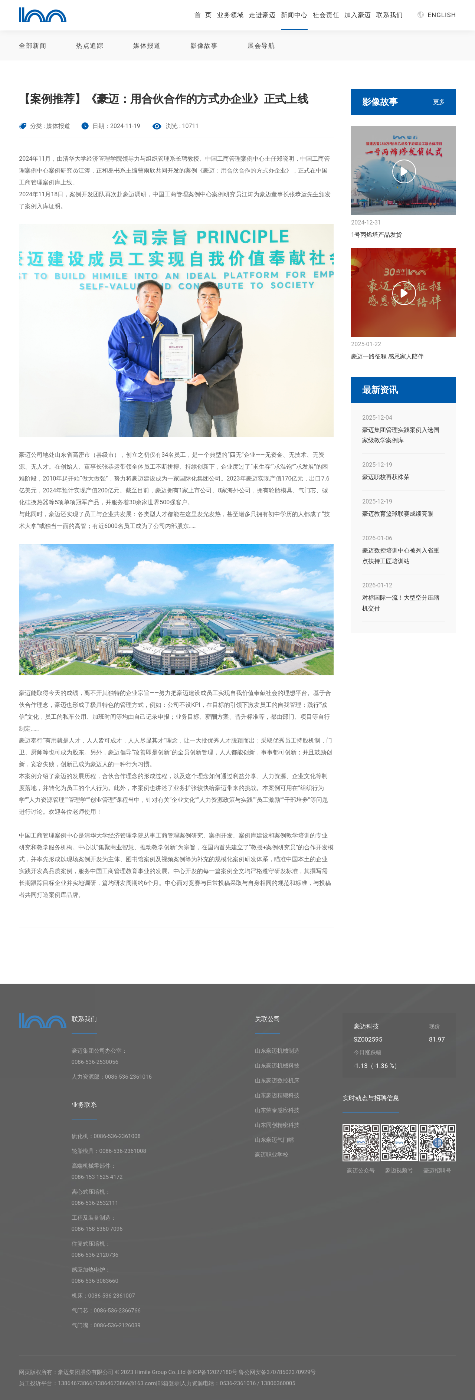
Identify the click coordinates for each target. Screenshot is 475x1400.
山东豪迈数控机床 (277, 1080)
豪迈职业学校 (271, 1154)
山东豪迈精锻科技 (277, 1095)
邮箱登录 (168, 1383)
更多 (439, 101)
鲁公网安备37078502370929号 (277, 1372)
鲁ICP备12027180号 (212, 1372)
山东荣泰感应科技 (277, 1110)
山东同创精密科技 (277, 1125)
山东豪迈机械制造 (277, 1050)
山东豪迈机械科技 (277, 1065)
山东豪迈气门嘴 (274, 1140)
